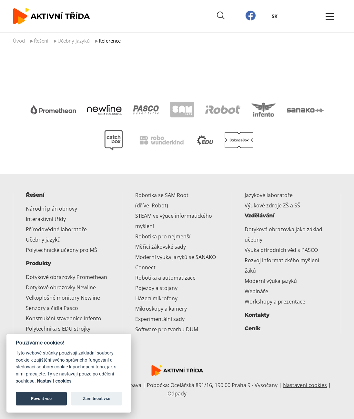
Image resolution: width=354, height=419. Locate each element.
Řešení (35, 195)
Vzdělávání (259, 216)
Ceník (252, 328)
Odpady (177, 393)
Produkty (38, 263)
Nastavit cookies (54, 381)
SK (275, 16)
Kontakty (257, 315)
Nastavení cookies (305, 385)
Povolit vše (41, 398)
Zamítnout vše (96, 398)
